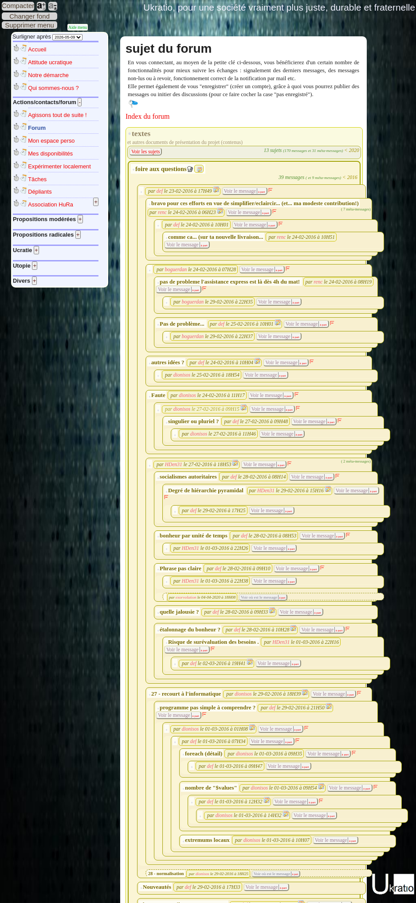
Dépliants (39, 191)
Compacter (18, 5)
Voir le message (240, 191)
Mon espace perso (51, 140)
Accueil (37, 49)
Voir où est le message (259, 597)
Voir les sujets (145, 151)
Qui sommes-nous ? (53, 88)
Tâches (37, 179)
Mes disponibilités (50, 153)
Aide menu (77, 27)
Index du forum (148, 116)
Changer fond (29, 16)
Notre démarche (48, 75)
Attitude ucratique (50, 62)
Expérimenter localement (59, 166)
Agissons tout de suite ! (57, 115)
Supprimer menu (29, 25)
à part (261, 191)
